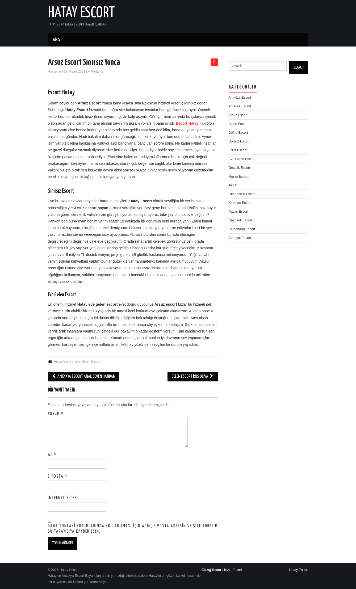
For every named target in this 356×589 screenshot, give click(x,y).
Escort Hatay (187, 123)
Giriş (56, 40)
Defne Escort (238, 132)
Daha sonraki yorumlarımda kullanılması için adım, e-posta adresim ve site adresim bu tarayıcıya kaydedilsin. (133, 528)
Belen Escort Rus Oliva (192, 376)
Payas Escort (238, 211)
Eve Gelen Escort (88, 361)
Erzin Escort (238, 150)
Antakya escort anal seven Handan (83, 376)
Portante (97, 71)
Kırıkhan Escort (240, 203)
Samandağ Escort (242, 229)
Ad (52, 455)
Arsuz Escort (63, 361)
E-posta (58, 476)
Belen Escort (238, 124)
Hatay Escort (81, 13)
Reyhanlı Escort (240, 220)
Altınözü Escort (240, 97)
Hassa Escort (239, 176)
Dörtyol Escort (239, 141)
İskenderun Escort (242, 194)
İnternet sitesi (63, 498)
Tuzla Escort (232, 570)
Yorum (56, 414)
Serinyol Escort (240, 238)
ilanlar (233, 185)
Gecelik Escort (239, 168)
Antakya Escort (240, 106)
